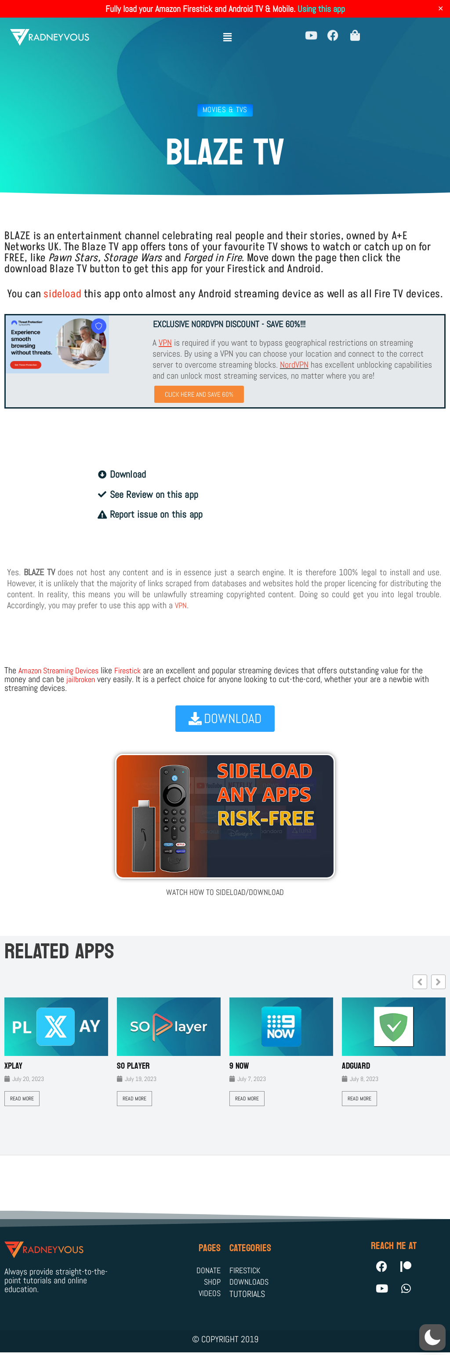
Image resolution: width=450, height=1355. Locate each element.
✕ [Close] (440, 8)
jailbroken (82, 680)
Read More (22, 1099)
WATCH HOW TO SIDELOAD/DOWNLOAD (225, 892)
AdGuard (356, 1066)
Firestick (138, 671)
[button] (227, 34)
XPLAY (13, 1066)
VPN (181, 606)
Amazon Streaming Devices (63, 671)
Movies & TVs (225, 109)
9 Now (239, 1066)
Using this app (321, 9)
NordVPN (294, 364)
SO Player (133, 1066)
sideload (62, 294)
